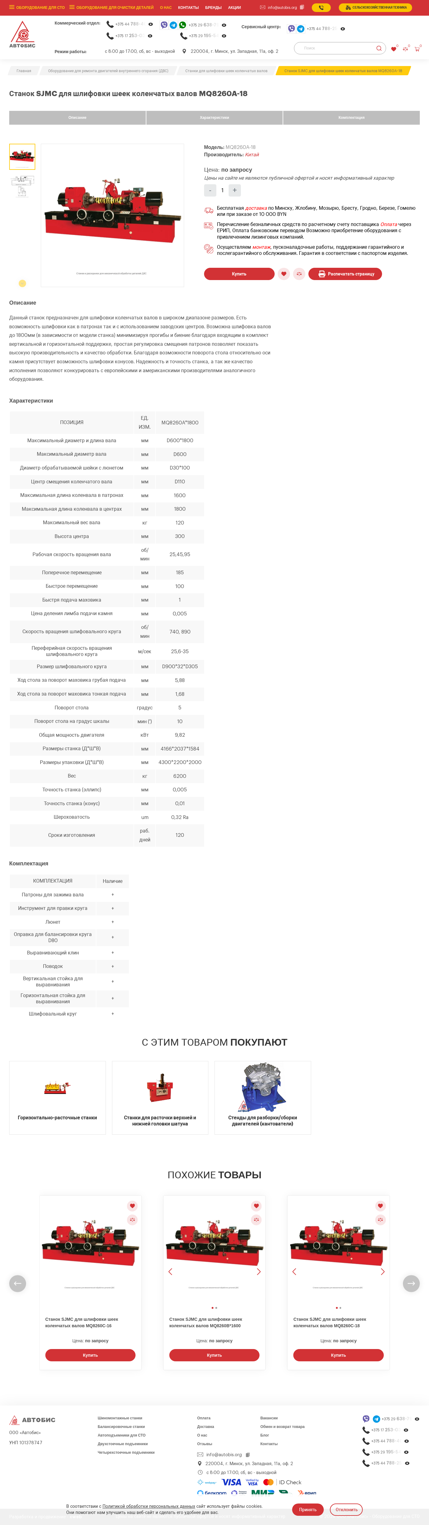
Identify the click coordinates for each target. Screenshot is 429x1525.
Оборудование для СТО (40, 8)
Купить (239, 274)
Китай (252, 154)
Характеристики (214, 117)
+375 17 (134, 35)
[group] (112, 215)
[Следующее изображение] (258, 1249)
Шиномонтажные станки (120, 1418)
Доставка (205, 1427)
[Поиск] (340, 48)
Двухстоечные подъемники (123, 1444)
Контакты (269, 1444)
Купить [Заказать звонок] (90, 1355)
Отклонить (347, 1509)
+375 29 (208, 25)
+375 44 (134, 24)
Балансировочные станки (121, 1427)
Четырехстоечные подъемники (126, 1452)
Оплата (388, 224)
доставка (256, 208)
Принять (308, 1509)
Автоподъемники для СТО (121, 1435)
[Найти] (379, 48)
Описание (77, 117)
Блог (264, 1435)
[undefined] (17, 1283)
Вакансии (269, 1418)
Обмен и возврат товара (282, 1427)
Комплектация (351, 117)
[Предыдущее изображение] (171, 1249)
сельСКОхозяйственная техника (376, 7)
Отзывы (204, 1444)
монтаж (261, 247)
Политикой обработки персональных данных (148, 1506)
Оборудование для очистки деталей (115, 8)
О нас (166, 8)
